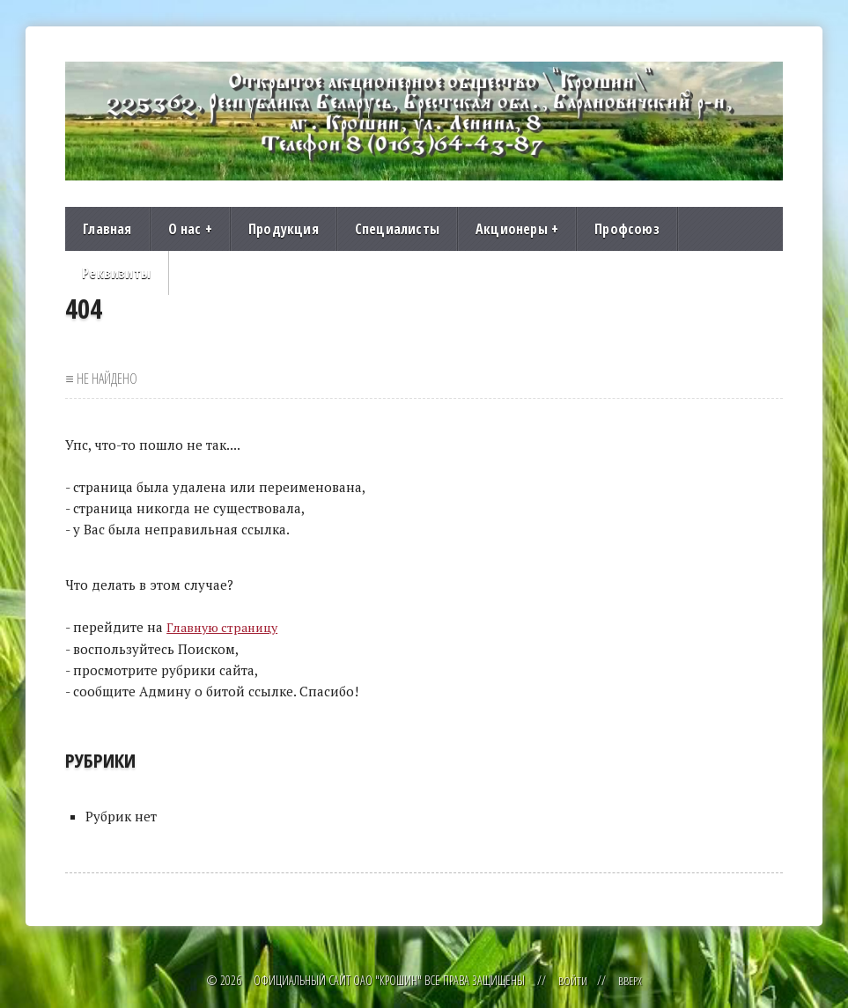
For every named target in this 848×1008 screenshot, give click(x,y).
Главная (107, 229)
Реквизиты (116, 273)
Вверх (630, 979)
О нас (190, 229)
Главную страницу (225, 627)
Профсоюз (627, 229)
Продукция (283, 229)
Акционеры (517, 229)
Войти (572, 979)
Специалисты (397, 229)
